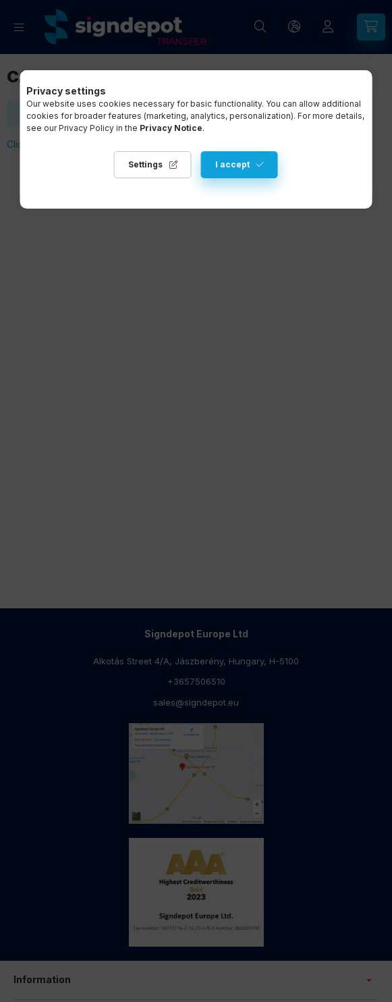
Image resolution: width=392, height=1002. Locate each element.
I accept (232, 164)
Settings (145, 164)
